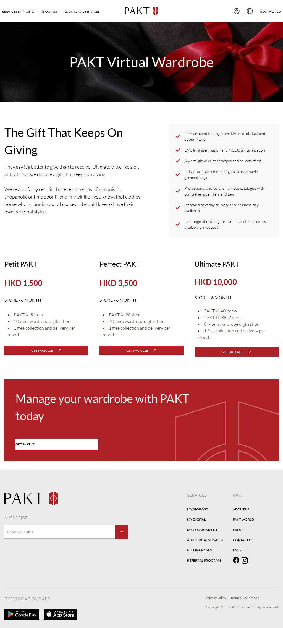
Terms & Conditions (244, 598)
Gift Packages (199, 550)
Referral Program (204, 560)
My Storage (197, 509)
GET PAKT (25, 444)
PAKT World (243, 519)
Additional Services (81, 11)
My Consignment (202, 530)
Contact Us (243, 540)
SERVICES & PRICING (18, 11)
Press (237, 530)
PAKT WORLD (270, 11)
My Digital (196, 519)
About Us (49, 11)
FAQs (237, 550)
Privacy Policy (216, 598)
